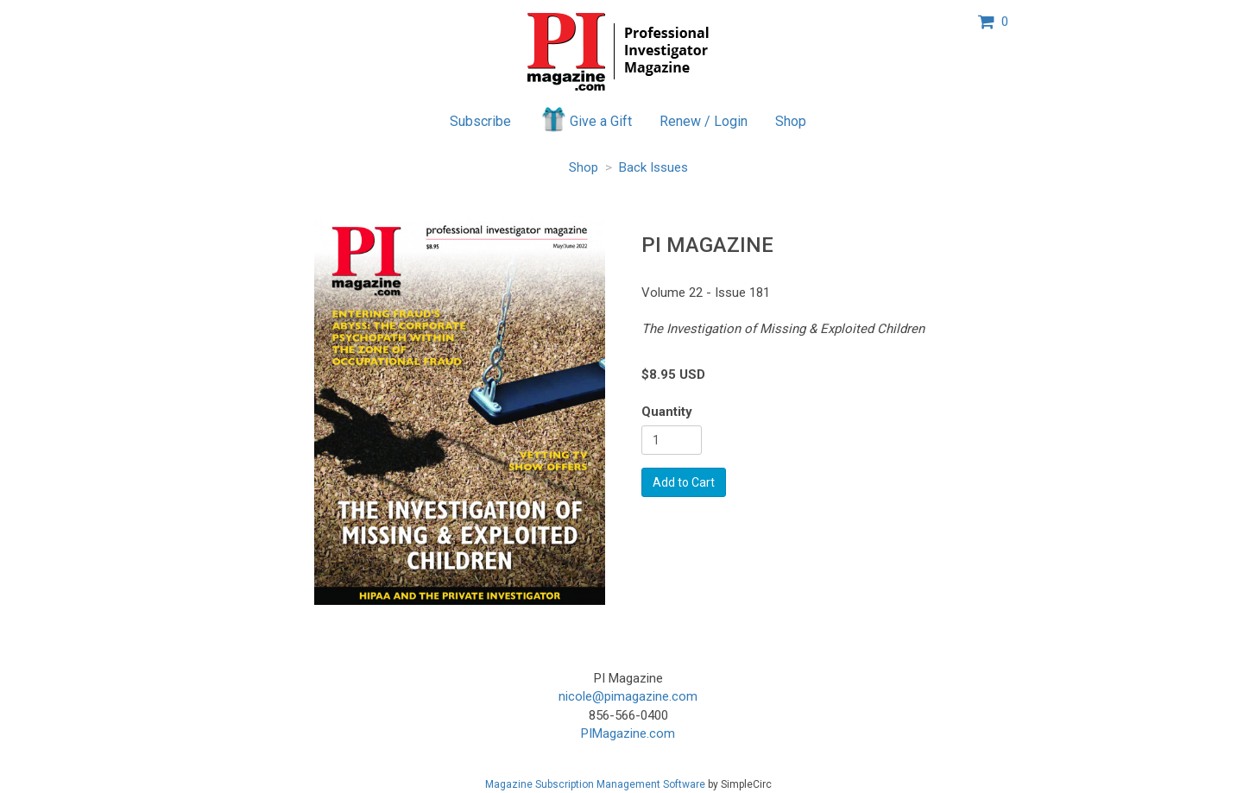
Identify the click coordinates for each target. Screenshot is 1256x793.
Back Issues (653, 167)
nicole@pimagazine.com (628, 696)
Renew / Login (704, 121)
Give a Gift (586, 119)
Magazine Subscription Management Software (595, 784)
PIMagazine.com (628, 733)
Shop (790, 121)
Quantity (666, 411)
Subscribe (480, 121)
